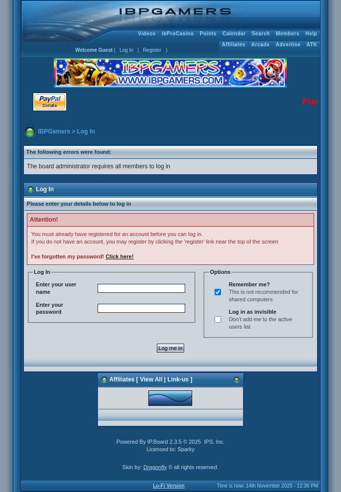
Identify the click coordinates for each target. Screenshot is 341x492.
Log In (126, 50)
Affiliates (233, 44)
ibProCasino (178, 33)
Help (311, 33)
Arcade (260, 44)
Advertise (288, 44)
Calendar (234, 33)
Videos (147, 33)
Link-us (178, 379)
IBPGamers (54, 131)
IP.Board (157, 442)
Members (287, 33)
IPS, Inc (214, 442)
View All (151, 379)
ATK (312, 44)
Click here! (119, 256)
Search (261, 33)
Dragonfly (155, 467)
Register (152, 50)
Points (208, 33)
